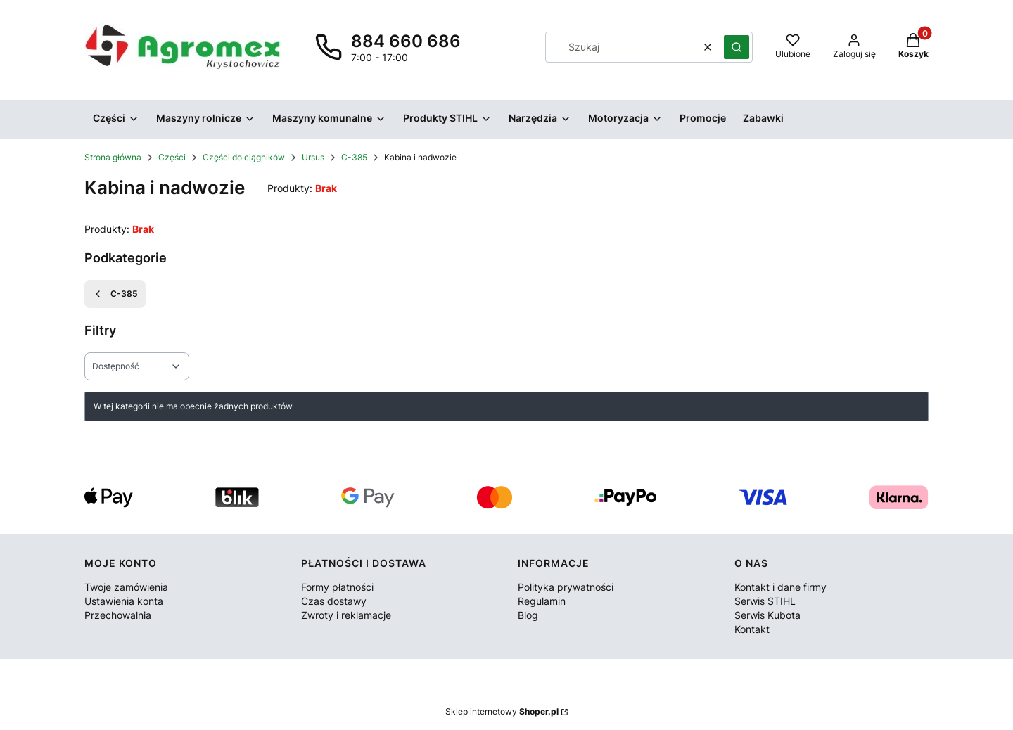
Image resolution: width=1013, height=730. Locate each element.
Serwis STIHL (765, 601)
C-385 (354, 157)
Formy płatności (337, 587)
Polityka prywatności (565, 587)
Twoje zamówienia (126, 587)
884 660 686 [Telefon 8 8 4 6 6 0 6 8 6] (406, 41)
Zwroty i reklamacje (346, 615)
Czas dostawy (334, 601)
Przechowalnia (117, 615)
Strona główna (112, 157)
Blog (528, 615)
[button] (736, 47)
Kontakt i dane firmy (780, 587)
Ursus (313, 157)
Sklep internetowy (502, 711)
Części (172, 157)
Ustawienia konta (123, 601)
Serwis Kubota (767, 615)
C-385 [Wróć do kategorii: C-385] (115, 294)
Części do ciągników (244, 157)
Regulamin (542, 601)
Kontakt (752, 629)
